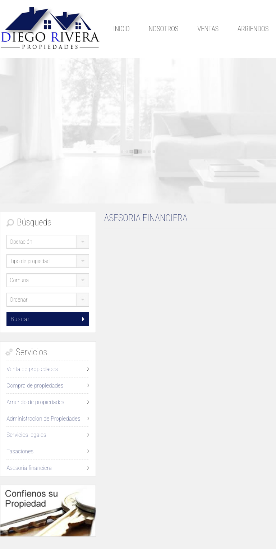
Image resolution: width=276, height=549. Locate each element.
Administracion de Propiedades (43, 418)
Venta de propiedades (32, 368)
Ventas (207, 29)
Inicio (121, 29)
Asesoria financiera (29, 467)
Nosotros (163, 29)
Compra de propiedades (34, 385)
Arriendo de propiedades (35, 402)
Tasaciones (19, 451)
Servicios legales (26, 434)
